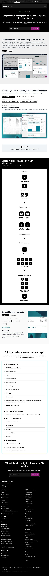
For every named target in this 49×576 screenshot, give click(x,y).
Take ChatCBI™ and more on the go (24, 99)
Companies (4, 51)
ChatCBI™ (3, 506)
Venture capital (28, 515)
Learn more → (17, 2)
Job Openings (16, 321)
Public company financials (6, 543)
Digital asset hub (28, 537)
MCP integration (28, 492)
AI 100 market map (29, 542)
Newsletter (27, 544)
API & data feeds (28, 496)
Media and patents (5, 555)
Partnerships (4, 569)
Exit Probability (14, 315)
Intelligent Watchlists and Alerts (7, 513)
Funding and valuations (6, 539)
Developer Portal (28, 494)
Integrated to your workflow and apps (28, 101)
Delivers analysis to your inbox (8, 99)
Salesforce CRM (28, 501)
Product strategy (28, 516)
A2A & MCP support (29, 503)
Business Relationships (18, 318)
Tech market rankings (5, 533)
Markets (10, 51)
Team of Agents (4, 502)
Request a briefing (28, 548)
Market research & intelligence (31, 523)
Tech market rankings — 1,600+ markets (9, 511)
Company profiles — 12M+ (6, 510)
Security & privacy (5, 518)
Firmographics (4, 553)
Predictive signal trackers (30, 534)
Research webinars (29, 539)
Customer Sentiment (6, 321)
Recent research (28, 532)
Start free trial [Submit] (35, 28)
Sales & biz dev (28, 511)
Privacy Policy (28, 567)
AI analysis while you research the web (10, 101)
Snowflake (27, 499)
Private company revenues (6, 541)
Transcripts (3, 557)
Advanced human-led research (7, 547)
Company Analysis (5, 508)
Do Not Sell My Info (37, 567)
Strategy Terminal (5, 494)
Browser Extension (5, 497)
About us (27, 554)
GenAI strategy (28, 520)
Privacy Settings (20, 567)
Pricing (27, 560)
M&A (26, 513)
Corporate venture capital (30, 509)
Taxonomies (3, 552)
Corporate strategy (29, 518)
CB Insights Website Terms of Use (9, 567)
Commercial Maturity (6, 318)
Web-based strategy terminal (8, 96)
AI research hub (28, 535)
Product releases (28, 546)
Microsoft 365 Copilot (29, 497)
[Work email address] (20, 28)
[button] (24, 122)
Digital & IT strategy (29, 525)
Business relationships (5, 535)
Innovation (27, 522)
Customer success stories (30, 556)
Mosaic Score (5, 315)
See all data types (6, 327)
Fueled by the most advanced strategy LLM (25, 96)
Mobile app (3, 496)
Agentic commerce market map (31, 541)
